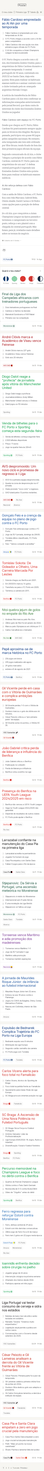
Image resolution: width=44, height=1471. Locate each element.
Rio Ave (19, 500)
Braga (7, 1104)
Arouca (7, 552)
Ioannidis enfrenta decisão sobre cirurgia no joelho (21, 1265)
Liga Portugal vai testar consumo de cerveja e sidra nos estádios (21, 1306)
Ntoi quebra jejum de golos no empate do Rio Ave (21, 612)
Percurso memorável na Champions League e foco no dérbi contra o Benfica (21, 1172)
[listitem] (6, 280)
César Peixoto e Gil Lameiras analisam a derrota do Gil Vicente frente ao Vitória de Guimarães (17, 1362)
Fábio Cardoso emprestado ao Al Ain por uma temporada (21, 23)
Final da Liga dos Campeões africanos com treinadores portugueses (20, 297)
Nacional (6, 505)
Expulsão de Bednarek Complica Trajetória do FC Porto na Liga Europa (20, 1031)
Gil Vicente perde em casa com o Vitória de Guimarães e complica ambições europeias (22, 694)
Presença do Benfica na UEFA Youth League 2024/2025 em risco (19, 794)
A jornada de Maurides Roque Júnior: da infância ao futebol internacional (20, 981)
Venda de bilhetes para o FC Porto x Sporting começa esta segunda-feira (22, 427)
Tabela (34, 12)
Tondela (19, 919)
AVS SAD (8, 365)
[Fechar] (40, 271)
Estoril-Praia (9, 1243)
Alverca (17, 505)
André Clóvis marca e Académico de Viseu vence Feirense (21, 340)
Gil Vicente (8, 738)
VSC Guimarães (10, 733)
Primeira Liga (23, 12)
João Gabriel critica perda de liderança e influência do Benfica (21, 752)
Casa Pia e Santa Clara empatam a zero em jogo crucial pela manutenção (20, 1427)
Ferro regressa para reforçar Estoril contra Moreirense (17, 1215)
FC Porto (8, 259)
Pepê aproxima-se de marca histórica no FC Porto (22, 651)
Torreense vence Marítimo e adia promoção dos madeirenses (21, 938)
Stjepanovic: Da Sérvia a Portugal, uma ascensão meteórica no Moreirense (20, 887)
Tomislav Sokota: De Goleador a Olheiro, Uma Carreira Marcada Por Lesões (19, 568)
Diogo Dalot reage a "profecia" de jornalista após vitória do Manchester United (21, 382)
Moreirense (9, 326)
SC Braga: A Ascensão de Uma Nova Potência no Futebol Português (20, 1118)
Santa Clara (20, 872)
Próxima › (24, 1468)
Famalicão (18, 1104)
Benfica (7, 599)
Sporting (6, 412)
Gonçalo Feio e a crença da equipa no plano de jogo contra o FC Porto (21, 519)
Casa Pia (7, 872)
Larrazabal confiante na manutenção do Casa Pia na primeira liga (20, 844)
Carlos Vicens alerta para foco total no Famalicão (20, 1073)
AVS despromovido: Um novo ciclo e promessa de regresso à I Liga (20, 470)
